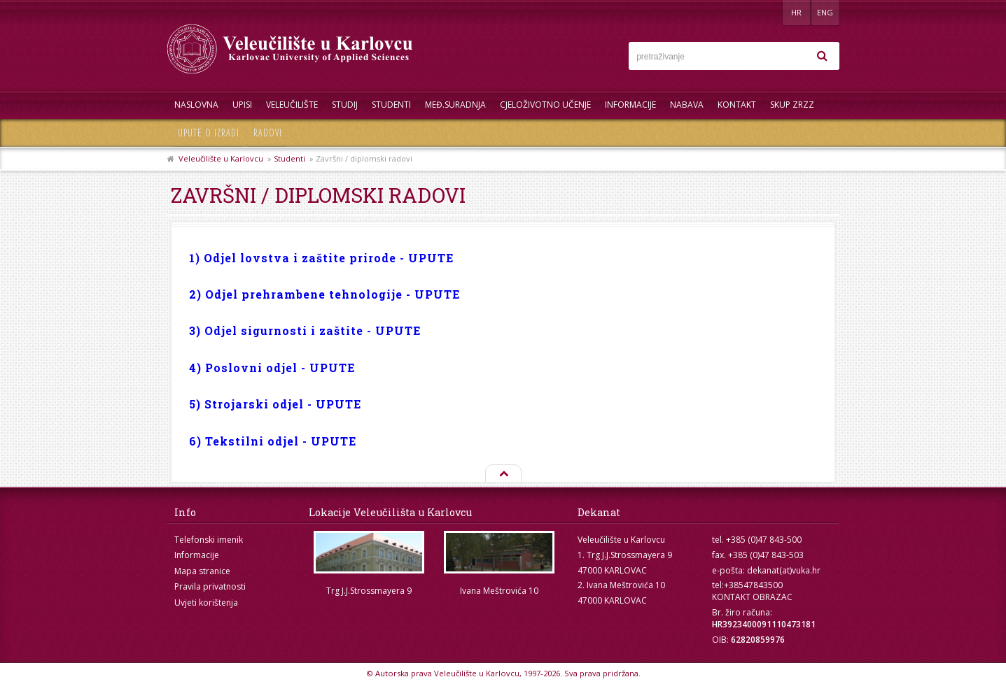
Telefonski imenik (208, 540)
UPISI (242, 105)
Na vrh (503, 474)
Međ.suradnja (455, 105)
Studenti (391, 105)
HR (796, 12)
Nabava (687, 105)
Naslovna (196, 105)
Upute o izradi (208, 132)
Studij (345, 105)
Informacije (630, 105)
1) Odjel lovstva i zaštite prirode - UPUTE (321, 257)
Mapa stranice (202, 571)
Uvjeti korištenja (206, 602)
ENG (825, 12)
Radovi (267, 132)
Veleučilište (292, 105)
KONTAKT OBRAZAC (752, 597)
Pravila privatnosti (210, 586)
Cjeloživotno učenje (545, 105)
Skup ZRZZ (792, 105)
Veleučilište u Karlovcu (221, 158)
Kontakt (737, 105)
